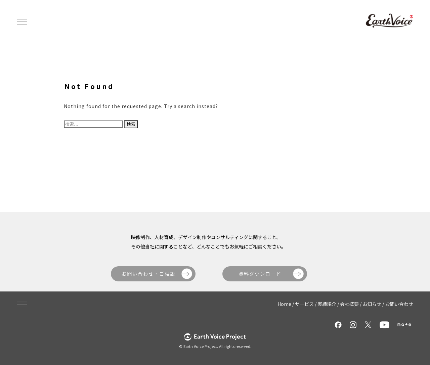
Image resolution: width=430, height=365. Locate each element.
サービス (304, 304)
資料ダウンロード (260, 273)
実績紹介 (326, 304)
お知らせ (371, 304)
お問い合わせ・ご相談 (148, 273)
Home (284, 304)
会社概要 (349, 304)
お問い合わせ (399, 304)
